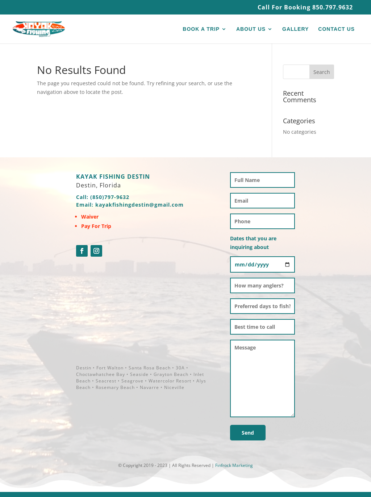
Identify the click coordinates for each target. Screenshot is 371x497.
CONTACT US (336, 29)
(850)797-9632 (109, 197)
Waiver (90, 216)
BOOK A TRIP (201, 29)
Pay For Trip (96, 226)
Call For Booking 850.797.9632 (305, 7)
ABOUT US (251, 29)
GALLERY (295, 29)
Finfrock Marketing (234, 465)
